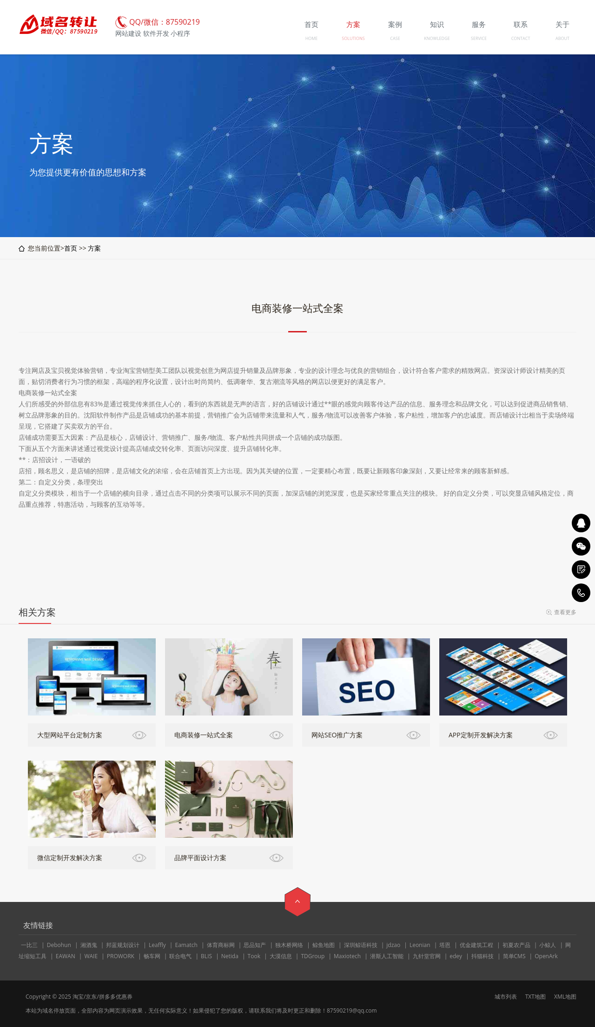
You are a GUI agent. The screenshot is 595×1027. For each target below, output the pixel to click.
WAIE (91, 956)
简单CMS (514, 956)
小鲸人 (547, 945)
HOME (311, 38)
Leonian (420, 945)
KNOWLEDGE (437, 38)
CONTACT (520, 38)
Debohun (59, 945)
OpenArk (546, 956)
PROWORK (120, 956)
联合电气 (180, 956)
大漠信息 (281, 956)
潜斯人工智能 (386, 956)
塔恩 (444, 945)
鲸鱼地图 (323, 945)
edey (456, 956)
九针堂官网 (427, 956)
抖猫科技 (482, 956)
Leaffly (157, 945)
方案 (94, 248)
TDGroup (312, 956)
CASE (395, 38)
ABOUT (562, 38)
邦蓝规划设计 (122, 945)
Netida (229, 956)
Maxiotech (347, 956)
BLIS (206, 956)
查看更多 (565, 612)
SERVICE (479, 38)
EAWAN (65, 956)
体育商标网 (221, 945)
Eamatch (186, 945)
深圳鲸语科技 (360, 945)
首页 (70, 248)
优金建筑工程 (476, 945)
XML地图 (565, 996)
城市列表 (506, 996)
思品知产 (255, 945)
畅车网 (152, 956)
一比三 (29, 945)
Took (254, 956)
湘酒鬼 (88, 945)
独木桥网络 (289, 945)
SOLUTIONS (353, 38)
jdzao (393, 945)
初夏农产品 (516, 945)
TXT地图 (535, 996)
